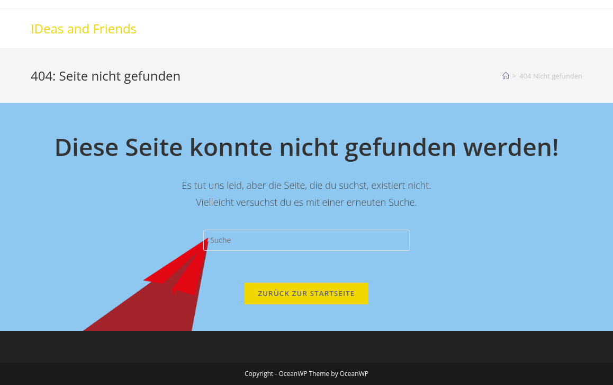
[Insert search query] (306, 240)
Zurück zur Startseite (306, 293)
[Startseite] (505, 76)
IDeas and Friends (84, 28)
